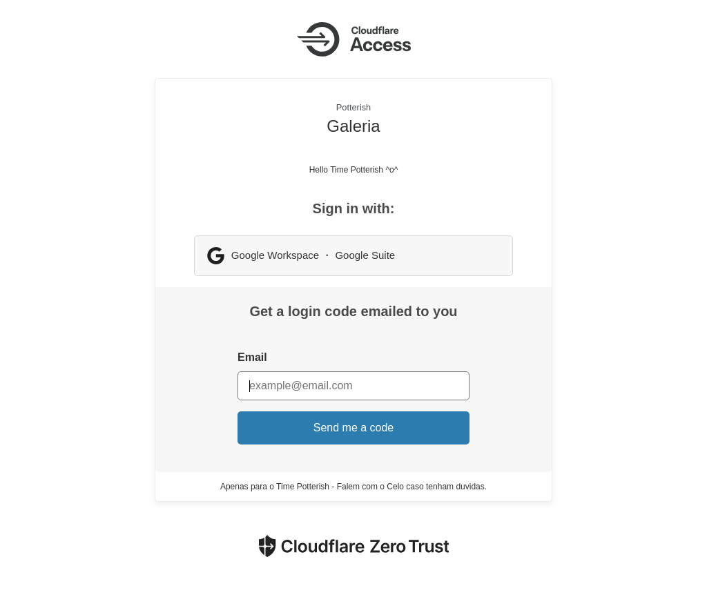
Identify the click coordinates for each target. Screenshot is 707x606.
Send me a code (353, 427)
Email (252, 357)
